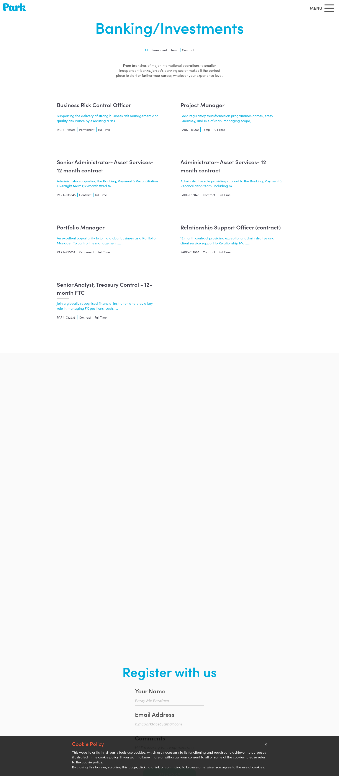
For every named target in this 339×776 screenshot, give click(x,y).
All (146, 50)
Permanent (159, 50)
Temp (175, 50)
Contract (188, 50)
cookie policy (92, 762)
